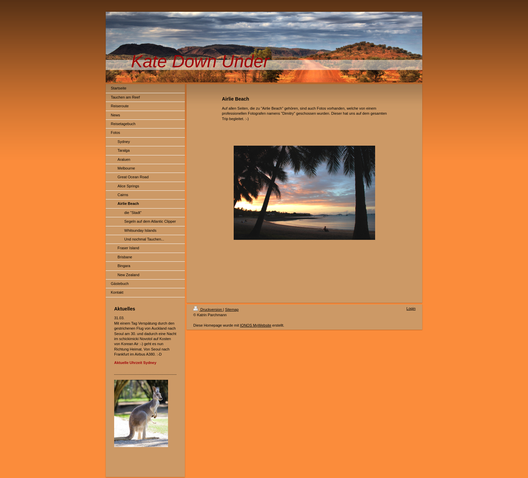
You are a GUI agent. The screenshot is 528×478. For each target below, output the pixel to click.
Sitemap (231, 309)
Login (411, 308)
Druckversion (208, 309)
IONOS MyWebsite (255, 325)
